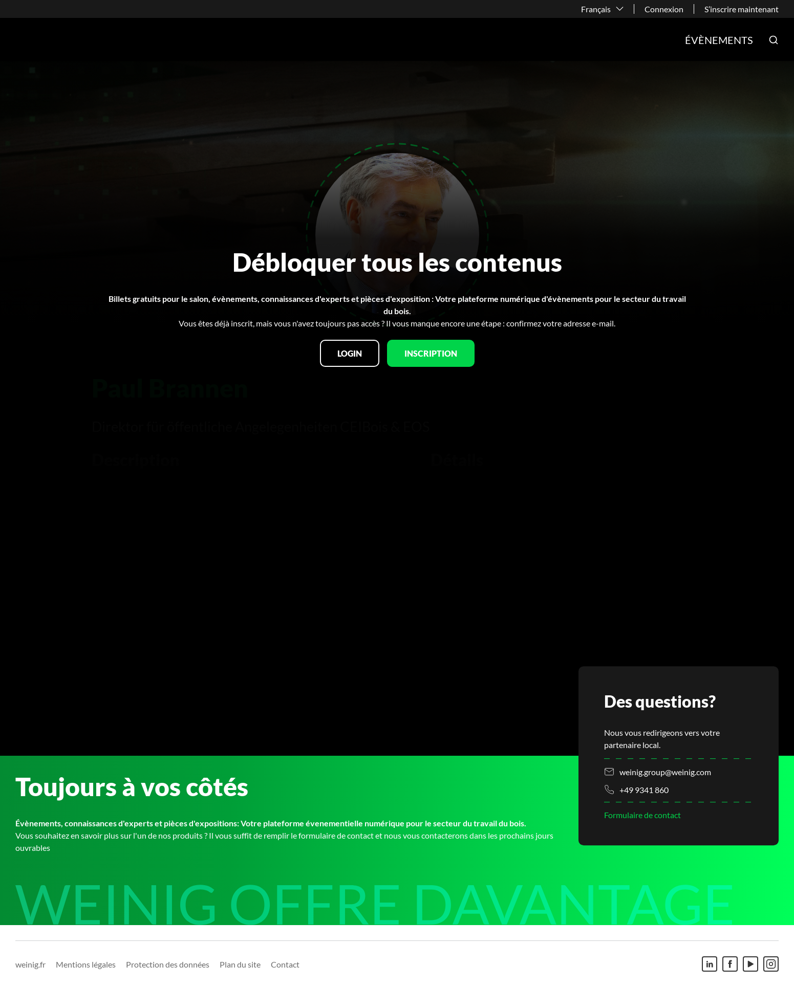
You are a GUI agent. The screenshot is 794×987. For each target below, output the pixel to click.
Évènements (719, 40)
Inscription (430, 353)
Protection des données (167, 964)
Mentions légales (86, 964)
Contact (285, 964)
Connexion (664, 9)
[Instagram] (771, 964)
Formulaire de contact (642, 815)
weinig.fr (30, 964)
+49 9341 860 (644, 790)
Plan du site (240, 964)
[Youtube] (750, 964)
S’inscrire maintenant (741, 9)
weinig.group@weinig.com (665, 772)
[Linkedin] (709, 964)
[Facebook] (730, 964)
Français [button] (596, 9)
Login (349, 353)
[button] (773, 40)
